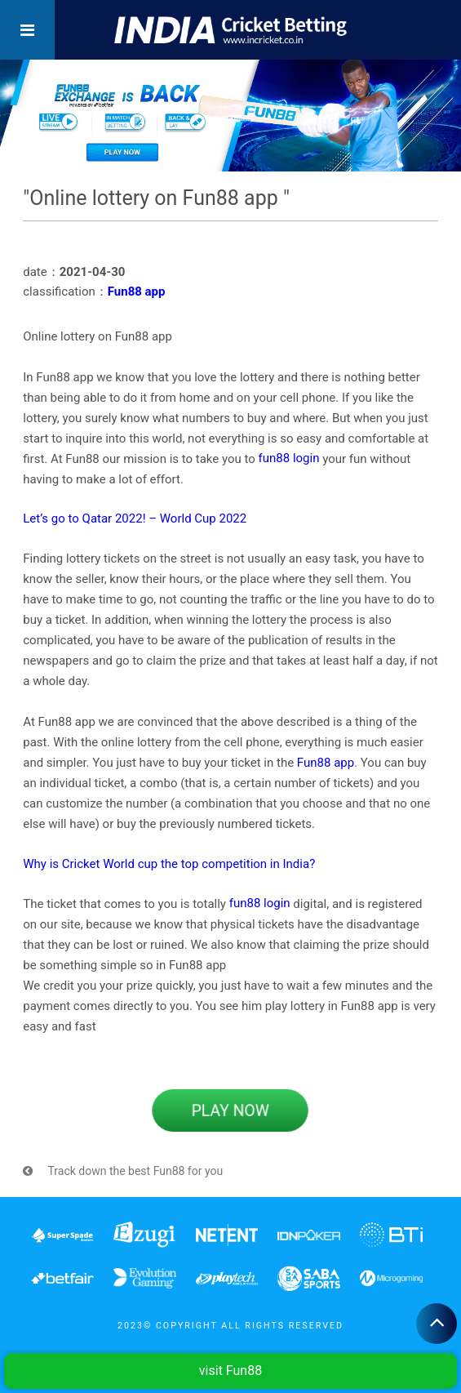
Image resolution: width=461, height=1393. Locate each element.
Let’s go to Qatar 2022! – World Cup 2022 (134, 518)
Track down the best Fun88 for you (123, 1170)
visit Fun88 (230, 1370)
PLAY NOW (231, 1110)
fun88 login (289, 458)
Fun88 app (137, 291)
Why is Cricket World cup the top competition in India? (169, 864)
